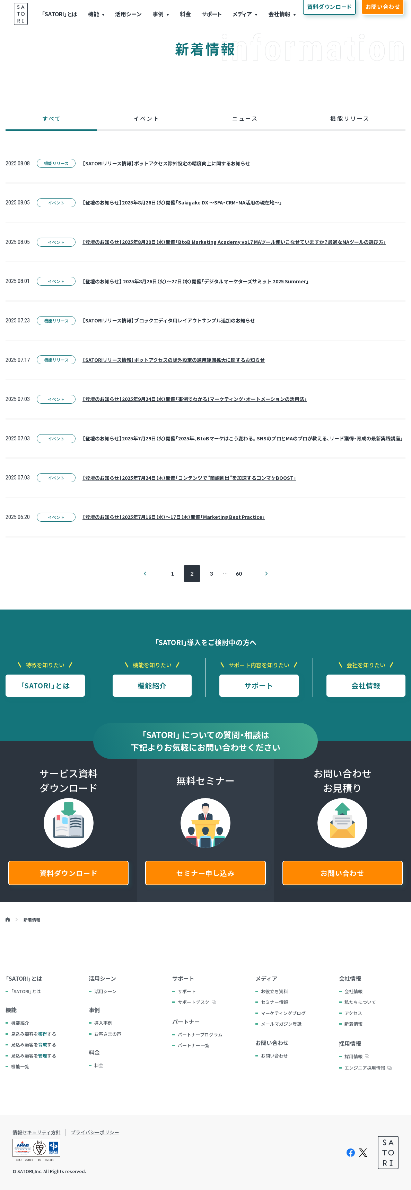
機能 (93, 14)
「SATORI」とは (59, 14)
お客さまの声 (107, 1034)
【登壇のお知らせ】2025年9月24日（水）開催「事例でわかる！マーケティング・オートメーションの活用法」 (194, 398)
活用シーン (128, 14)
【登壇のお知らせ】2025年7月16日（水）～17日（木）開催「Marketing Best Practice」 (173, 516)
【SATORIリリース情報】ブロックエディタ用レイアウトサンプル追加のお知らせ (168, 320)
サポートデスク (193, 1002)
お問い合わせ (342, 873)
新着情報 (353, 1023)
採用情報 (353, 1056)
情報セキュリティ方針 (36, 1132)
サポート (211, 14)
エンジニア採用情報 (364, 1067)
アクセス (353, 1013)
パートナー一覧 (193, 1045)
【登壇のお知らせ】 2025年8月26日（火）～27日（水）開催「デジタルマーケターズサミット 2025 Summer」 (195, 281)
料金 (185, 14)
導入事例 (103, 1022)
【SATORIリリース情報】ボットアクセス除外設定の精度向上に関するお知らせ (166, 163)
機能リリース (56, 163)
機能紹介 (152, 685)
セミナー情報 (274, 1002)
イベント (56, 202)
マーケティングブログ (283, 1013)
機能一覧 (20, 1066)
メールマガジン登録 (281, 1023)
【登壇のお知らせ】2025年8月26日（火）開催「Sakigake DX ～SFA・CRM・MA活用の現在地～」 (182, 202)
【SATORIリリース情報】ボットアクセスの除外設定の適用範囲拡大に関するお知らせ (173, 359)
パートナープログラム (200, 1034)
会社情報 (279, 14)
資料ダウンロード (69, 873)
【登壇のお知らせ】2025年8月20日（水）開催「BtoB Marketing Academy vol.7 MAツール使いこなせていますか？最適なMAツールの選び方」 (234, 241)
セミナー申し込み (205, 873)
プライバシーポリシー (95, 1132)
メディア (242, 14)
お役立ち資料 (274, 991)
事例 (158, 14)
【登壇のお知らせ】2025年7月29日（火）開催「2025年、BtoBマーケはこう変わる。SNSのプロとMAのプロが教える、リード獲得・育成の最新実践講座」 (242, 438)
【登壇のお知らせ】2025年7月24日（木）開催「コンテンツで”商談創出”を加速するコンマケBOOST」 (189, 477)
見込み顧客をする (33, 1034)
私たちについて (360, 1002)
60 (239, 573)
